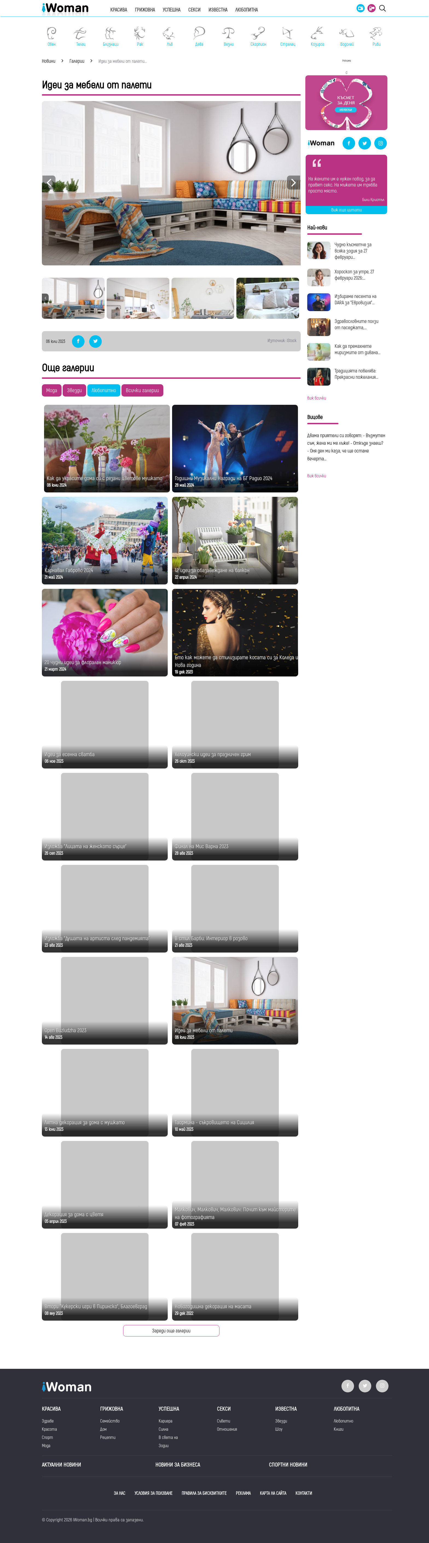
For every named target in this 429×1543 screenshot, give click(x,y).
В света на (168, 1437)
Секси (194, 10)
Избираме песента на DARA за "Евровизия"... (355, 299)
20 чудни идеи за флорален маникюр (83, 662)
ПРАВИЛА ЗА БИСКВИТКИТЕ (204, 1493)
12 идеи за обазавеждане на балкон (212, 570)
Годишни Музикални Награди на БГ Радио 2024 (223, 478)
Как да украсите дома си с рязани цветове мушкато (104, 478)
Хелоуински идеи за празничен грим (213, 754)
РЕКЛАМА (243, 1493)
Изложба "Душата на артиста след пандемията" (97, 938)
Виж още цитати (346, 210)
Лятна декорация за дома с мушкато (85, 1122)
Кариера (165, 1421)
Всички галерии (142, 390)
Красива (118, 10)
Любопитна (246, 10)
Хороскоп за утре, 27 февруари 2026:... (354, 275)
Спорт (47, 1437)
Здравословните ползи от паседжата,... (356, 324)
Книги (338, 1429)
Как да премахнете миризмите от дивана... (357, 349)
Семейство (110, 1421)
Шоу (278, 1429)
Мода (51, 390)
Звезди (74, 390)
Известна (217, 10)
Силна (163, 1429)
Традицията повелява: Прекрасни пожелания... (356, 374)
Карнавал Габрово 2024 (69, 570)
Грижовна (145, 10)
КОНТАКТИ (303, 1493)
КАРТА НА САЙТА (273, 1493)
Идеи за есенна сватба (70, 754)
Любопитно (104, 390)
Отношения (227, 1429)
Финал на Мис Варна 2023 (201, 846)
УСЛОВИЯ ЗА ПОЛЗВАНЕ (153, 1493)
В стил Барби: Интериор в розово (211, 938)
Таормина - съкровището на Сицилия (214, 1122)
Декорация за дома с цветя (74, 1214)
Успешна (171, 10)
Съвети (223, 1421)
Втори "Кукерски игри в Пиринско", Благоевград (96, 1306)
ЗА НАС (119, 1493)
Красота (49, 1429)
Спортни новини (288, 1464)
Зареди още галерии (171, 1331)
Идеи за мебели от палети (204, 1030)
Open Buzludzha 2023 (65, 1030)
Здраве (48, 1421)
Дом (103, 1429)
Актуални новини (61, 1464)
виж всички (316, 398)
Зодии (164, 1446)
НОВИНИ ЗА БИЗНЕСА (177, 1464)
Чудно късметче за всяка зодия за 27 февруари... (353, 251)
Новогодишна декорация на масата (213, 1306)
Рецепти (107, 1437)
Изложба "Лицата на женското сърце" (86, 846)
